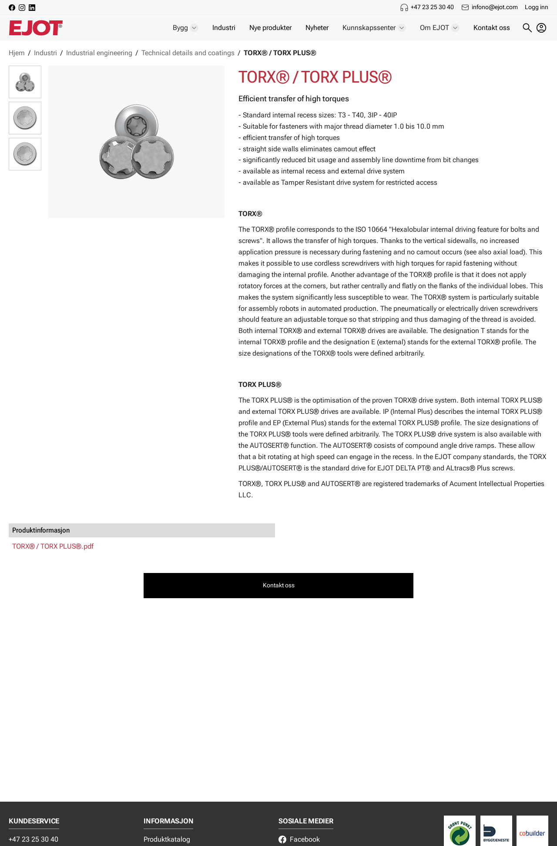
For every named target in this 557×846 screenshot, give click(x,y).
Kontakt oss (491, 27)
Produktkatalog (167, 839)
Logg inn (536, 6)
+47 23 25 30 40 (432, 6)
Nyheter (317, 27)
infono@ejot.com (495, 6)
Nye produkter (270, 27)
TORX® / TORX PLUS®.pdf (53, 546)
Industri (223, 27)
